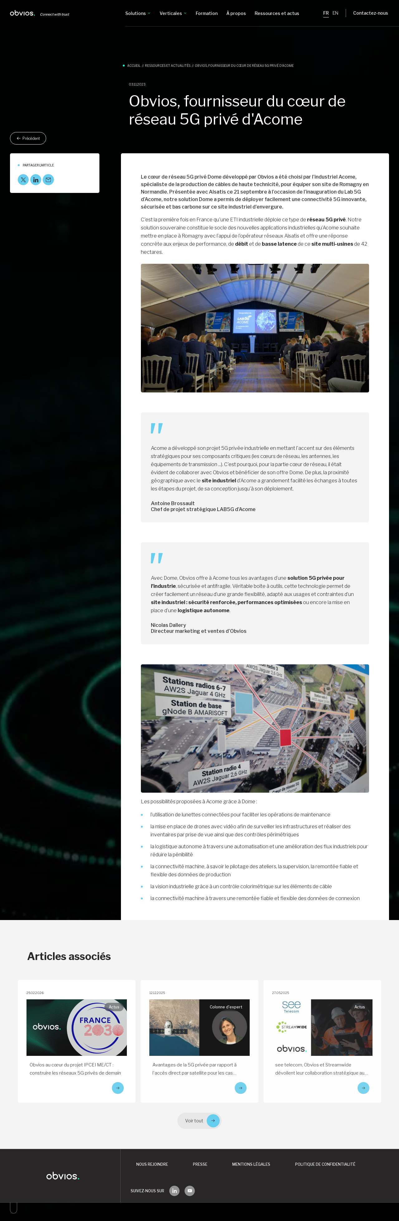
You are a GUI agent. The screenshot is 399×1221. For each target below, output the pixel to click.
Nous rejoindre (152, 1164)
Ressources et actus (277, 13)
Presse (200, 1164)
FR (326, 13)
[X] (23, 179)
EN (335, 13)
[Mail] (48, 179)
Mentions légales (251, 1164)
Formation (207, 13)
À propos (236, 13)
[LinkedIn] (35, 179)
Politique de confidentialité (325, 1164)
